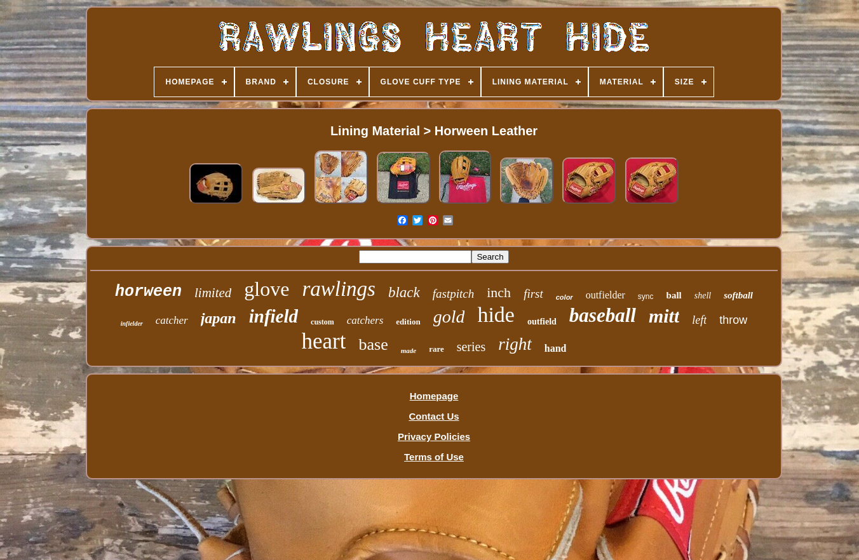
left (699, 320)
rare (436, 349)
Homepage (434, 395)
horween (148, 292)
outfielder (605, 295)
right (515, 344)
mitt (664, 315)
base (373, 344)
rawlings (338, 288)
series (471, 347)
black (404, 292)
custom (322, 321)
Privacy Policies (434, 436)
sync (646, 296)
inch (499, 292)
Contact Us (434, 416)
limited (212, 292)
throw (733, 320)
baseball (602, 315)
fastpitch (453, 293)
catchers (365, 320)
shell (702, 295)
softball (738, 295)
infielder (132, 323)
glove (266, 288)
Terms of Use (434, 456)
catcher (172, 320)
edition (408, 321)
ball (674, 295)
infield (273, 316)
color (564, 297)
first (533, 293)
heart (324, 341)
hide (496, 314)
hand (555, 348)
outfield (542, 321)
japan (218, 318)
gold (449, 316)
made (408, 350)
